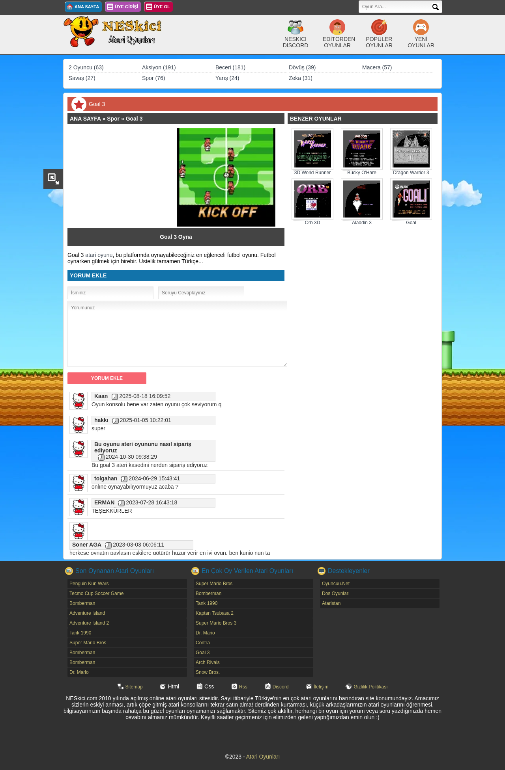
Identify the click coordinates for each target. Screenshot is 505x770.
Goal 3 (134, 118)
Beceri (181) (230, 67)
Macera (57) (377, 67)
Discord (281, 687)
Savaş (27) (82, 78)
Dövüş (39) (302, 67)
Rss (243, 687)
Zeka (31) (300, 78)
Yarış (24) (227, 78)
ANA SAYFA (87, 6)
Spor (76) (153, 78)
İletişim (321, 687)
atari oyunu (98, 255)
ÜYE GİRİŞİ (126, 6)
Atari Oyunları (263, 756)
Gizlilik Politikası (370, 687)
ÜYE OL (162, 6)
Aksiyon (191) (159, 67)
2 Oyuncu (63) (86, 67)
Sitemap (134, 687)
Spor (113, 118)
